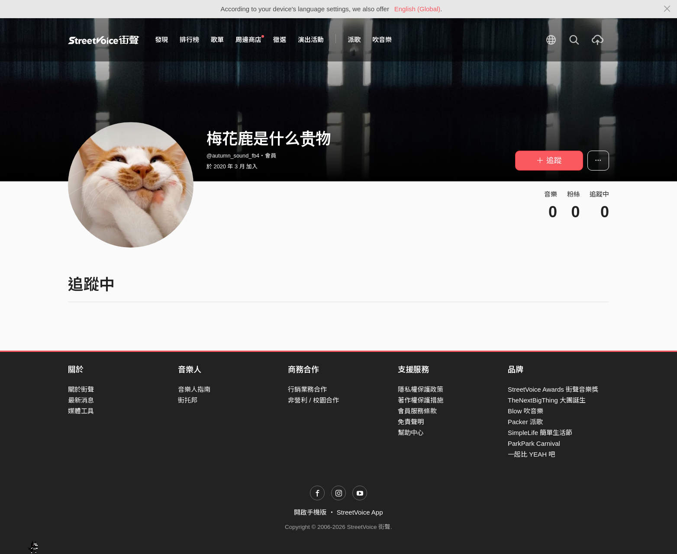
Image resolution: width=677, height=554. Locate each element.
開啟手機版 (310, 512)
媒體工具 (81, 411)
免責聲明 (411, 421)
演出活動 (311, 39)
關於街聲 (81, 389)
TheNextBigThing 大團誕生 (547, 400)
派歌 (354, 39)
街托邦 (187, 400)
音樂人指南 (194, 389)
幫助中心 (411, 432)
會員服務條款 (417, 411)
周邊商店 (249, 39)
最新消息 (81, 400)
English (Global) (417, 9)
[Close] (667, 9)
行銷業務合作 (307, 389)
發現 (161, 39)
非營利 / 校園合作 (313, 400)
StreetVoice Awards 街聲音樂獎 (553, 389)
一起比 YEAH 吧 (531, 454)
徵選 (279, 39)
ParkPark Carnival (534, 443)
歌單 (217, 39)
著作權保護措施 (420, 400)
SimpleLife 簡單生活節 (540, 432)
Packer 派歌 (525, 421)
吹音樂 (382, 39)
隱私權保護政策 (420, 389)
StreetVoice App (360, 512)
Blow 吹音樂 (525, 411)
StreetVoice (103, 39)
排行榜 (189, 39)
